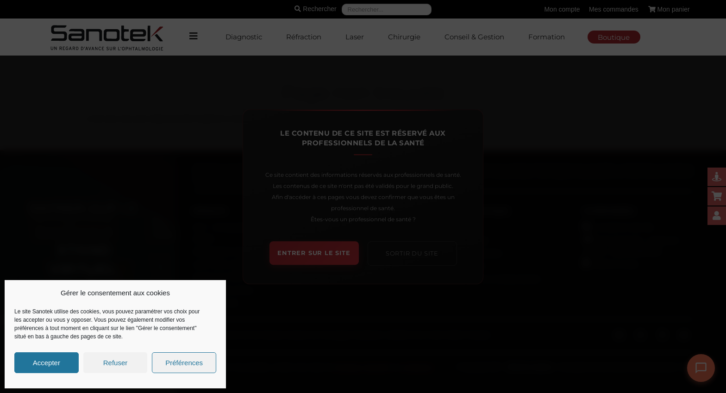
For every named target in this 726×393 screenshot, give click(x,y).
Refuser (115, 363)
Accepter (46, 363)
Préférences (184, 363)
